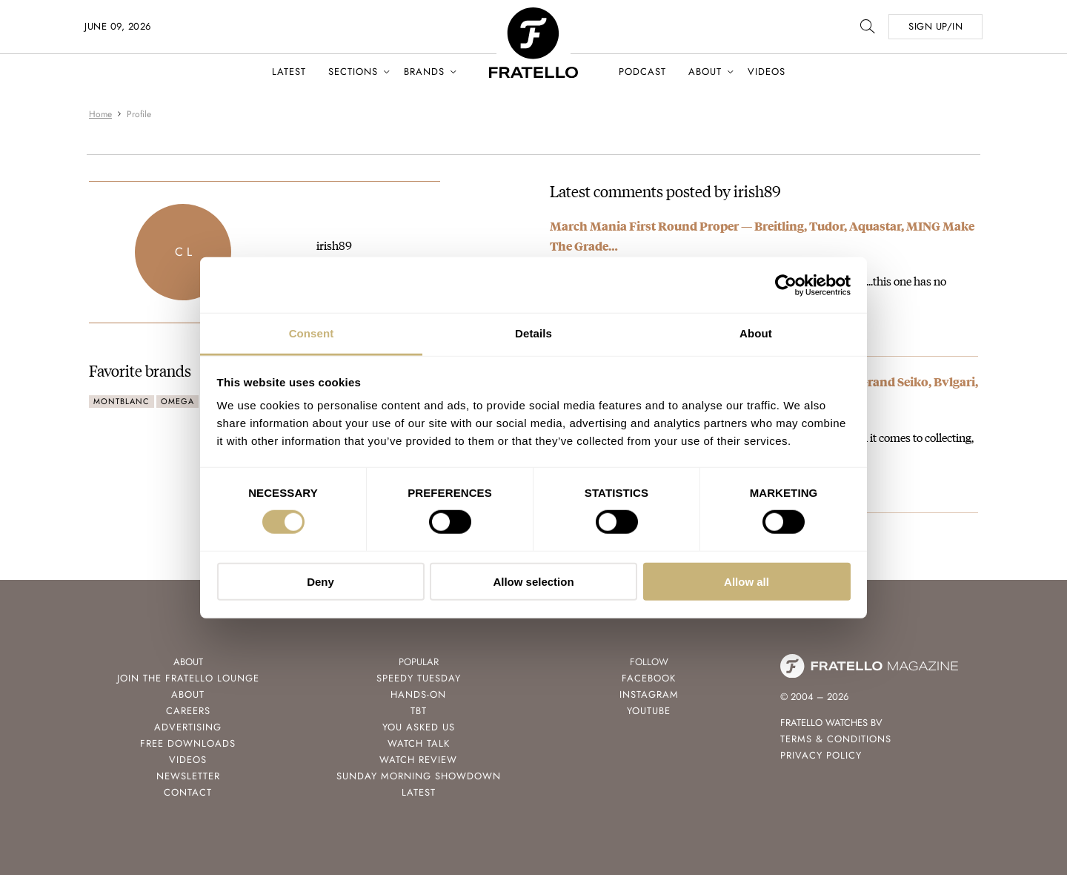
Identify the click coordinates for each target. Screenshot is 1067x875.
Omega (177, 401)
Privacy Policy (821, 755)
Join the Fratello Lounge (188, 678)
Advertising (188, 727)
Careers (188, 711)
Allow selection (533, 581)
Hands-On (418, 694)
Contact (188, 792)
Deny (320, 581)
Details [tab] (533, 333)
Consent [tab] (311, 333)
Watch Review (418, 760)
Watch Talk (419, 743)
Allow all (746, 581)
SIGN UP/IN (935, 26)
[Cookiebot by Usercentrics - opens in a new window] (786, 285)
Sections (353, 72)
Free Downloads (188, 743)
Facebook (649, 678)
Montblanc (121, 401)
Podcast (642, 72)
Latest (289, 72)
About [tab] (755, 333)
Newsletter (188, 776)
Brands (424, 72)
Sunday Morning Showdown (418, 776)
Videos (766, 72)
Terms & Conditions (835, 739)
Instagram (649, 694)
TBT (418, 711)
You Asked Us (418, 727)
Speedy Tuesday (418, 678)
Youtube (649, 711)
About (705, 72)
